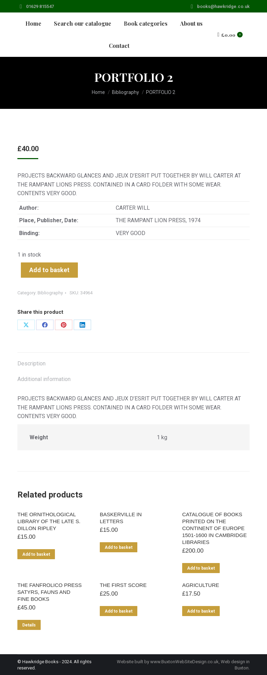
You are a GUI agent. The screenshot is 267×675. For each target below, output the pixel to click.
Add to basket (49, 270)
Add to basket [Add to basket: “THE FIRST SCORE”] (118, 611)
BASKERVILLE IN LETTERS (121, 517)
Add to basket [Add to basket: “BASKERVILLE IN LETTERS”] (118, 547)
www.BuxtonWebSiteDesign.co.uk (184, 661)
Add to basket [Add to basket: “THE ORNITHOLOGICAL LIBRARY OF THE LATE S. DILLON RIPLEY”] (36, 554)
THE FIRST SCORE (123, 585)
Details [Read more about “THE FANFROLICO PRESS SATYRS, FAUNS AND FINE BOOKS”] (29, 625)
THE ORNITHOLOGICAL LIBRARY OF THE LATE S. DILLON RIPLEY (48, 521)
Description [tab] (31, 363)
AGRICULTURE (200, 585)
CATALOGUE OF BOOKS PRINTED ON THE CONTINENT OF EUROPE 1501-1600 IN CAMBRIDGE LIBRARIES (214, 528)
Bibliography (50, 292)
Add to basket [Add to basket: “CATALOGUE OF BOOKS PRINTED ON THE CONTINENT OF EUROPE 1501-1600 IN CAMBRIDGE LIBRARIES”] (201, 568)
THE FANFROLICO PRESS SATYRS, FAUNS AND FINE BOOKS (49, 592)
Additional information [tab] (44, 379)
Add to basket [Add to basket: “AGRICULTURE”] (201, 611)
